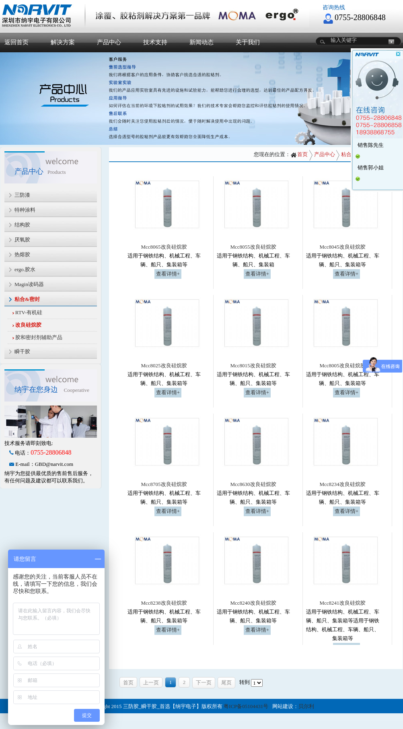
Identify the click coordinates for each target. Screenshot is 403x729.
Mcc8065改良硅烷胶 (164, 247)
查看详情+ (168, 274)
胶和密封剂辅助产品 (38, 337)
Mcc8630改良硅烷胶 (253, 484)
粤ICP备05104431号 (246, 706)
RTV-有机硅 (28, 312)
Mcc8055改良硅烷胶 (253, 247)
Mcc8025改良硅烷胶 (164, 365)
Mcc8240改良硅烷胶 (253, 603)
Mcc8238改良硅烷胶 (164, 603)
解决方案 (63, 42)
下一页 (204, 683)
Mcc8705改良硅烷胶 (164, 484)
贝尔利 (306, 706)
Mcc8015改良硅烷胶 (253, 365)
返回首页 (16, 42)
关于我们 (248, 42)
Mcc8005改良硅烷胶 (342, 365)
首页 (299, 154)
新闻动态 (201, 42)
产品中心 (109, 42)
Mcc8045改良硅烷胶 (342, 247)
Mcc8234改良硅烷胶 (342, 484)
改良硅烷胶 (28, 325)
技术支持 (155, 42)
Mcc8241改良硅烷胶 (342, 603)
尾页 (226, 683)
